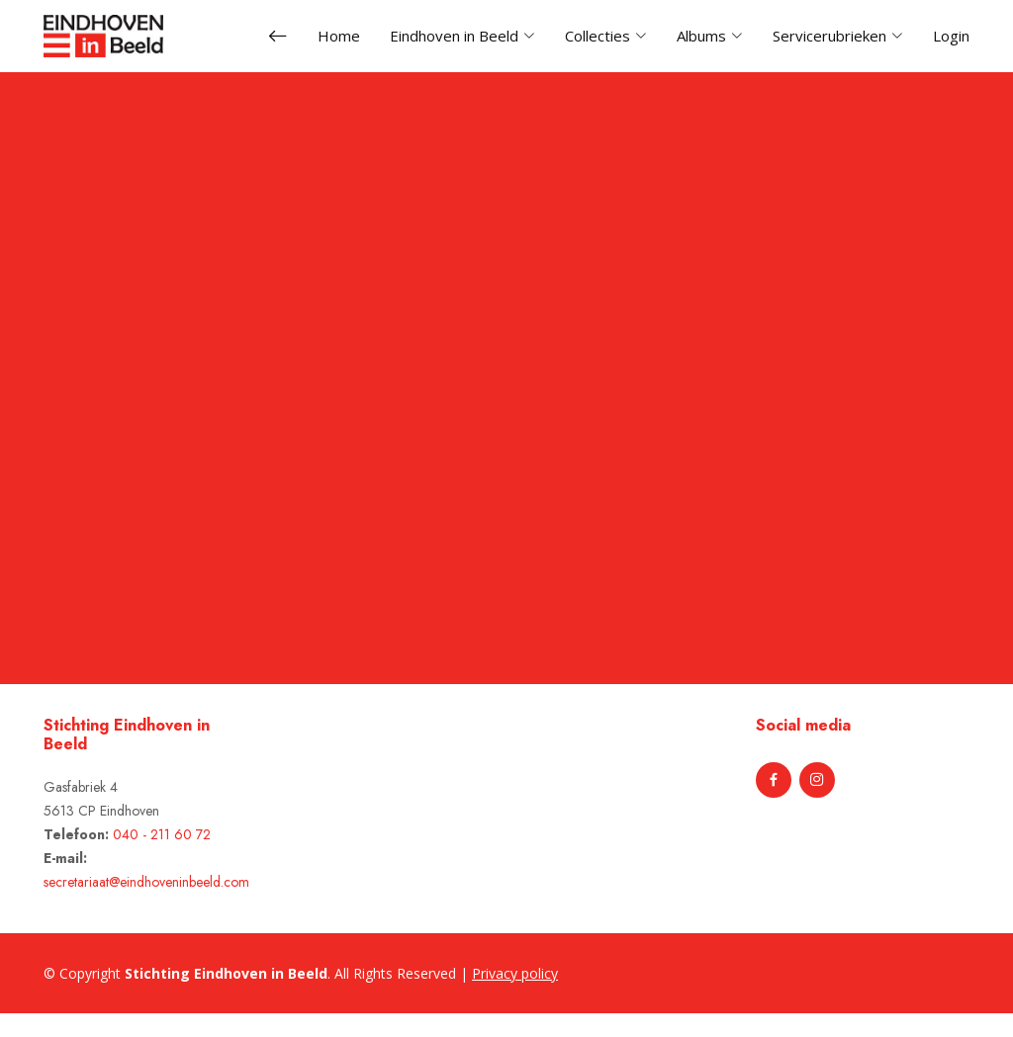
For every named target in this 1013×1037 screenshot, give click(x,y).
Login (951, 35)
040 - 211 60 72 (162, 834)
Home (339, 35)
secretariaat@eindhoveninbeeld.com (146, 882)
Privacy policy (515, 973)
